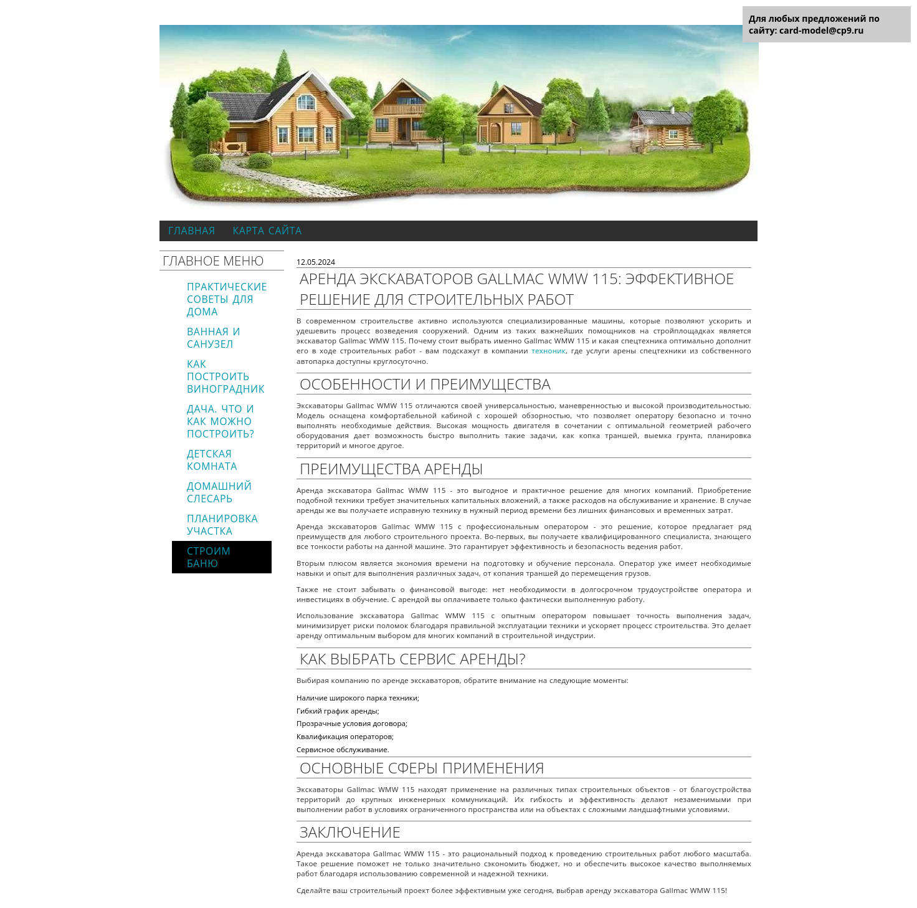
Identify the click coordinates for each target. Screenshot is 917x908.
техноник (548, 350)
